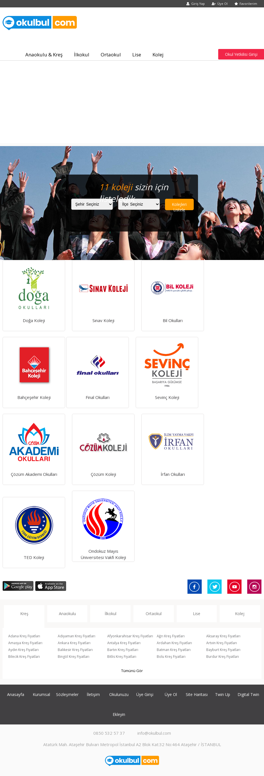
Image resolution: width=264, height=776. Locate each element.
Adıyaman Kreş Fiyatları (76, 636)
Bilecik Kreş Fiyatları (24, 656)
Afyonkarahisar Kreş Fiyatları (130, 636)
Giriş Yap (195, 3)
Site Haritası (197, 694)
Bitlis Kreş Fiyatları (121, 656)
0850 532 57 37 (109, 733)
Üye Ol (220, 3)
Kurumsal (41, 694)
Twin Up (222, 694)
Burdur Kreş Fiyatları (222, 656)
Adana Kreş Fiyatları (24, 636)
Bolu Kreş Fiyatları (171, 656)
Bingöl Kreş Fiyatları (73, 656)
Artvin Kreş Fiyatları (221, 642)
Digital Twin (248, 694)
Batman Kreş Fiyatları (174, 649)
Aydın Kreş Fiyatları (23, 649)
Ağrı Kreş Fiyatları (171, 636)
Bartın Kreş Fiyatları (122, 649)
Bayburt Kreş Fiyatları (223, 649)
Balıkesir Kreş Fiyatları (75, 649)
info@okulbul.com (154, 733)
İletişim (93, 694)
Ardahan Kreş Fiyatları (174, 642)
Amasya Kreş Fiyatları (25, 642)
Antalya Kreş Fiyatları (124, 642)
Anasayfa (15, 694)
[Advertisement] (132, 103)
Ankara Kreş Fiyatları (74, 642)
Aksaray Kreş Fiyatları (223, 636)
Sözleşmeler (67, 694)
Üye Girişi (144, 694)
